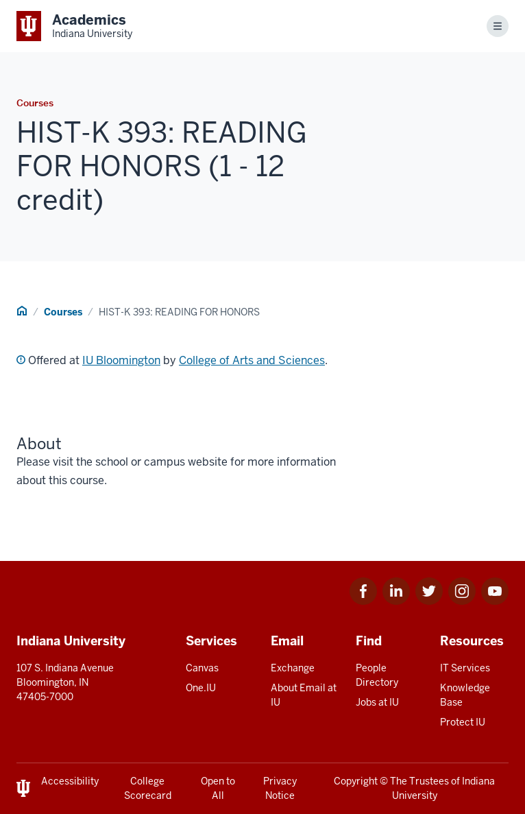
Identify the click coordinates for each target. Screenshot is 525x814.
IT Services (465, 668)
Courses (63, 312)
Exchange (293, 668)
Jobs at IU (377, 702)
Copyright (356, 781)
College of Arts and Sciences (252, 360)
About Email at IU (304, 695)
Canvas (202, 668)
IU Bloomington (121, 360)
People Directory (377, 675)
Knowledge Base (465, 695)
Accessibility (70, 781)
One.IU (201, 688)
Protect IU (462, 722)
